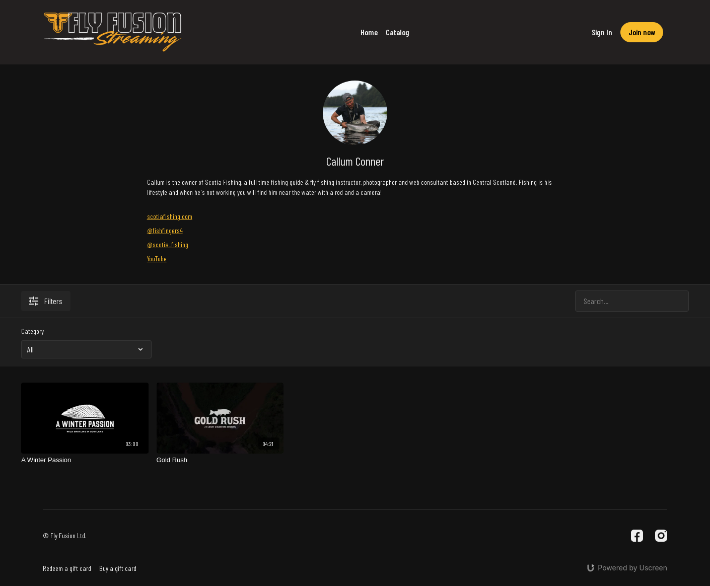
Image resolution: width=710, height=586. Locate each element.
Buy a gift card (117, 568)
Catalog (397, 32)
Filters (45, 301)
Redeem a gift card (67, 568)
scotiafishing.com (169, 216)
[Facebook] (637, 536)
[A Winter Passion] (84, 460)
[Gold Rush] (220, 460)
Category (32, 331)
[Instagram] (661, 536)
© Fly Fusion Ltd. (65, 535)
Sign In (602, 32)
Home (369, 32)
